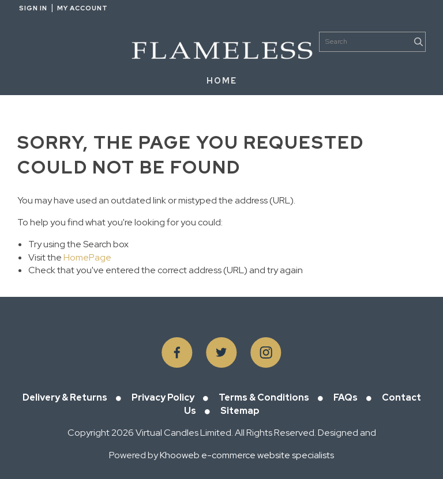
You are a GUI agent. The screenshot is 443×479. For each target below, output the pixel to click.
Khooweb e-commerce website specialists (247, 455)
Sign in (33, 8)
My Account (82, 8)
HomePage (87, 257)
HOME (222, 81)
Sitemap (240, 411)
